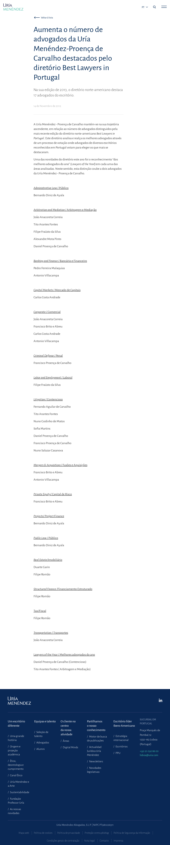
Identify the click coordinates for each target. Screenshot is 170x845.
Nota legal (89, 840)
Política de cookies (43, 833)
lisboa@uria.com (149, 755)
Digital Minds (70, 747)
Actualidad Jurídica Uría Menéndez (94, 751)
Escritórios (121, 746)
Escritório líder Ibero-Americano (124, 723)
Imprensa (118, 840)
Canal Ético (15, 775)
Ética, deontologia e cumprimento (16, 764)
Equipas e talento (45, 721)
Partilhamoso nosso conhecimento (96, 724)
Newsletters (96, 761)
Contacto (104, 840)
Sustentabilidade (19, 792)
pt (143, 7)
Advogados (42, 742)
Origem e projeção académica (14, 750)
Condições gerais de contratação (63, 840)
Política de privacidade (68, 833)
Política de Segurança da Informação (132, 833)
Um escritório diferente (16, 723)
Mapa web (24, 833)
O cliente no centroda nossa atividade (68, 724)
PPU (117, 753)
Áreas (65, 740)
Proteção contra (97, 833)
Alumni (40, 749)
